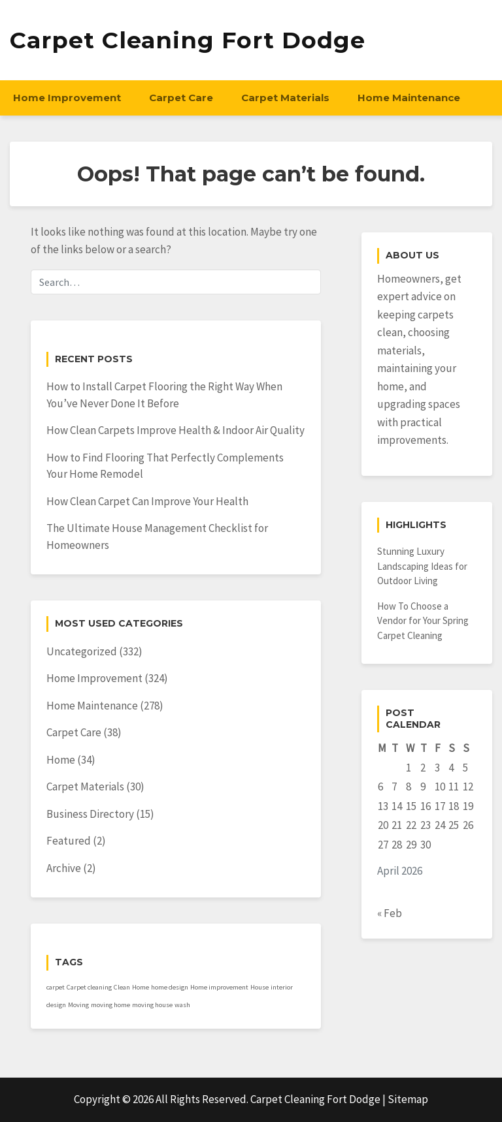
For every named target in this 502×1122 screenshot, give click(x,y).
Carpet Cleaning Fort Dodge (187, 40)
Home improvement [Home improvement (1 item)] (219, 987)
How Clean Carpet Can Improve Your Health (147, 501)
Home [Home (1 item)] (140, 987)
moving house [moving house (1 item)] (152, 1005)
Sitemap (408, 1099)
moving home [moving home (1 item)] (110, 1005)
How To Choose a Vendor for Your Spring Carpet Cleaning (423, 621)
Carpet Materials (285, 97)
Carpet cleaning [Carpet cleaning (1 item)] (89, 987)
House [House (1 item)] (259, 987)
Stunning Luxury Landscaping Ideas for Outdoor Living (422, 566)
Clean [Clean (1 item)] (122, 987)
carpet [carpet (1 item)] (55, 987)
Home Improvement (67, 97)
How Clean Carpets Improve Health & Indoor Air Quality (175, 430)
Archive (63, 868)
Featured (68, 841)
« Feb (389, 913)
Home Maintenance (409, 97)
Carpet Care (181, 97)
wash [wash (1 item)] (182, 1005)
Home (60, 760)
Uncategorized (81, 651)
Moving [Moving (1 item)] (78, 1005)
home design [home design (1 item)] (169, 987)
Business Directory (90, 814)
